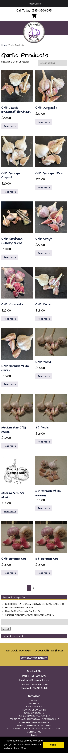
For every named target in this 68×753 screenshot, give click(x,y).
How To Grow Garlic (34, 709)
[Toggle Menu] (3, 3)
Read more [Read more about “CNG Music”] (44, 376)
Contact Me (34, 731)
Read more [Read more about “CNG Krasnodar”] (10, 318)
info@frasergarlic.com (37, 680)
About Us (34, 703)
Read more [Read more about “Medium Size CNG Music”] (10, 445)
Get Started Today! (34, 658)
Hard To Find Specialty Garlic (20, 611)
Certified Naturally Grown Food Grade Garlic (28, 614)
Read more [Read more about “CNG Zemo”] (44, 318)
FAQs (34, 735)
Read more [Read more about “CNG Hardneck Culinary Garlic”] (10, 257)
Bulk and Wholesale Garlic (34, 716)
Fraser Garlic (34, 3)
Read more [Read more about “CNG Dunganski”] (44, 121)
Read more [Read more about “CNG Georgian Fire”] (44, 187)
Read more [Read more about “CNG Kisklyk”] (44, 253)
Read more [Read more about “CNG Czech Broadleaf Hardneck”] (10, 126)
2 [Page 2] (33, 588)
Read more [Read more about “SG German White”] (44, 508)
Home (4, 45)
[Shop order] (52, 63)
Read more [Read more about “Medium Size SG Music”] (10, 511)
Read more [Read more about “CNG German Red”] (10, 572)
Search (6, 628)
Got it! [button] (53, 745)
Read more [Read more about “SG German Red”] (44, 572)
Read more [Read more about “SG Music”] (44, 441)
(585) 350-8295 (38, 675)
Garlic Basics (34, 706)
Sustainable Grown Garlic (18, 607)
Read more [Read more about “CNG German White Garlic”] (10, 384)
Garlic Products (34, 713)
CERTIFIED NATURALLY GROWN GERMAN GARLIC (33, 603)
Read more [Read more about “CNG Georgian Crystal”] (10, 191)
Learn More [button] (20, 748)
